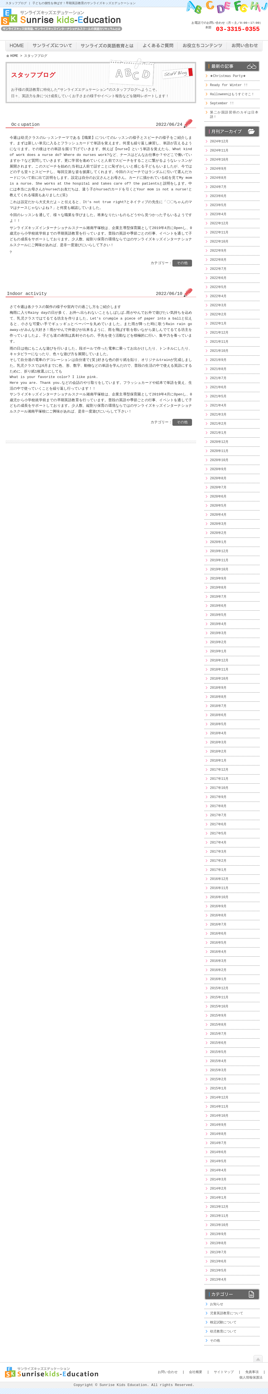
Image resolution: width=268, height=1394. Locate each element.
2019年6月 (218, 605)
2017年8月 (218, 806)
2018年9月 (218, 687)
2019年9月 (218, 578)
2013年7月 (218, 1252)
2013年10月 (219, 1225)
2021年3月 (218, 414)
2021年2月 (218, 423)
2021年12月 (219, 332)
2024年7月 (218, 187)
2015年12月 (219, 988)
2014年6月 (218, 1152)
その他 (215, 1340)
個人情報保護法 (250, 1377)
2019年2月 (218, 642)
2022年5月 (218, 287)
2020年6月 (218, 496)
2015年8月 (218, 1024)
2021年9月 (218, 360)
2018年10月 (219, 678)
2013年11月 (219, 1216)
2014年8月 (218, 1134)
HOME (14, 56)
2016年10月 (219, 897)
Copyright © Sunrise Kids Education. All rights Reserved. (134, 1385)
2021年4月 (218, 405)
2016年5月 (218, 942)
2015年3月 (218, 1070)
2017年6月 (218, 824)
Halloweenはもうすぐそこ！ (232, 94)
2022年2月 (218, 314)
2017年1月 (218, 870)
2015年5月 (218, 1052)
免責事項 (252, 1372)
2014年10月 (219, 1115)
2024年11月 (219, 150)
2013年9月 (218, 1234)
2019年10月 (219, 569)
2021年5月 (218, 396)
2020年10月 (219, 460)
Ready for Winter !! (229, 85)
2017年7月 (218, 815)
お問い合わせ (168, 1372)
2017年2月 (218, 860)
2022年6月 (218, 278)
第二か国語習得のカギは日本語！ (234, 114)
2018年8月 (218, 697)
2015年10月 (219, 1006)
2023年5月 (218, 205)
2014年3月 (218, 1179)
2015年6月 (218, 1043)
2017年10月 (219, 788)
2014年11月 (219, 1106)
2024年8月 (218, 177)
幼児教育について (223, 1331)
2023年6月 (218, 196)
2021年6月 (218, 387)
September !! (222, 103)
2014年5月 (218, 1161)
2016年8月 (218, 915)
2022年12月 (219, 223)
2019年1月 (218, 651)
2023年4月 (218, 214)
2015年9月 (218, 1015)
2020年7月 (218, 487)
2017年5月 (218, 833)
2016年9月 (218, 906)
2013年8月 (218, 1243)
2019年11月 (219, 560)
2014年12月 (219, 1097)
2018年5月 (218, 724)
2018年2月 (218, 751)
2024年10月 (219, 159)
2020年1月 (218, 542)
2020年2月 (218, 533)
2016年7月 (218, 924)
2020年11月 (219, 451)
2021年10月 (219, 350)
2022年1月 (218, 323)
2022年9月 (218, 250)
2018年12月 (219, 660)
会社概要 (195, 1372)
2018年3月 (218, 742)
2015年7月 (218, 1033)
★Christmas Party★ (228, 76)
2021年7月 (218, 378)
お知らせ (216, 1304)
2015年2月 (218, 1079)
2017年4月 (218, 842)
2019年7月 (218, 596)
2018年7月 (218, 706)
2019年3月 (218, 633)
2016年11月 (219, 888)
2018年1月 (218, 760)
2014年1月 (218, 1197)
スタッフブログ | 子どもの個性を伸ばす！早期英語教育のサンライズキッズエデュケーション (71, 3)
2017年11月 (219, 778)
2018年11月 (219, 669)
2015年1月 (218, 1088)
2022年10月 (219, 241)
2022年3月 (218, 305)
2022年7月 (218, 269)
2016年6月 (218, 933)
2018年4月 (218, 733)
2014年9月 (218, 1124)
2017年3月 (218, 851)
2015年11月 (219, 997)
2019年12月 (219, 551)
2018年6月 (218, 715)
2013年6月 (218, 1261)
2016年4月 (218, 951)
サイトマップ (224, 1372)
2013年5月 (218, 1270)
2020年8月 (218, 478)
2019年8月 (218, 587)
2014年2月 (218, 1188)
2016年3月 (218, 961)
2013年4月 (218, 1279)
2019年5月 (218, 615)
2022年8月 (218, 259)
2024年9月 (218, 168)
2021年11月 (219, 341)
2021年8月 (218, 369)
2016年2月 (218, 970)
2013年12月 (219, 1206)
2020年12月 (219, 442)
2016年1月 (218, 979)
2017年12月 (219, 769)
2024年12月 (219, 141)
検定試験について (223, 1322)
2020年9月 (218, 469)
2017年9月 (218, 797)
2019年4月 (218, 624)
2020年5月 (218, 505)
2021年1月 (218, 432)
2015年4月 (218, 1061)
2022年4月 (218, 296)
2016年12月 (219, 879)
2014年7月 (218, 1143)
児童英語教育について (226, 1313)
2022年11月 (219, 232)
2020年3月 (218, 524)
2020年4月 (218, 514)
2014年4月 (218, 1170)
